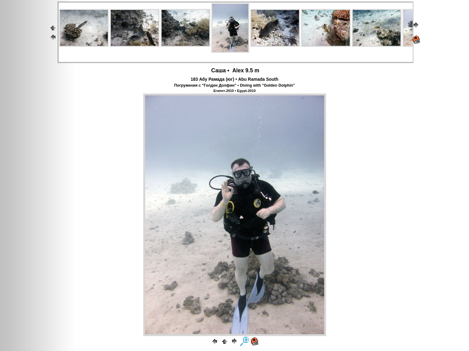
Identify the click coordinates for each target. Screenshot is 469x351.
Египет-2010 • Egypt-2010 (234, 91)
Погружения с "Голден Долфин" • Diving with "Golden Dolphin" (234, 85)
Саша (218, 70)
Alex (237, 70)
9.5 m (252, 70)
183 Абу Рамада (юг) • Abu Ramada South (234, 79)
